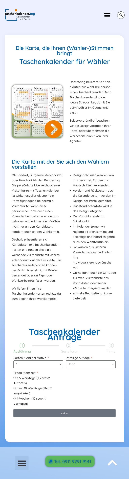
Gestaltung (69, 351)
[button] (107, 15)
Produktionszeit (24, 373)
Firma (111, 351)
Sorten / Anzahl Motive (30, 358)
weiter (64, 413)
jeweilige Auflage (78, 358)
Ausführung (22, 351)
